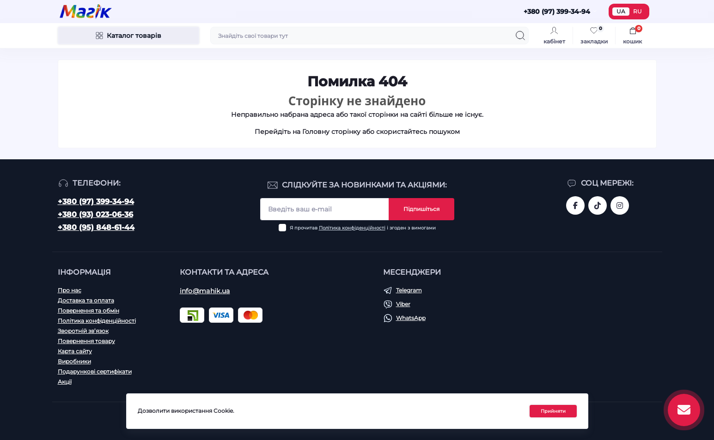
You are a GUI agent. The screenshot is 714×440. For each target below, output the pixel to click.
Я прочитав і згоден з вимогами (363, 228)
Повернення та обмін (88, 310)
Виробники (74, 361)
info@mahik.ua (205, 291)
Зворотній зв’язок (83, 330)
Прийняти (553, 411)
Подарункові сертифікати (95, 371)
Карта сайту (75, 351)
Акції (65, 381)
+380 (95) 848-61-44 (96, 227)
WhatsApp (411, 317)
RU (637, 11)
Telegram (409, 290)
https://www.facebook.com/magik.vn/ (575, 205)
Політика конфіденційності (352, 228)
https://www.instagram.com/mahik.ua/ (619, 205)
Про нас (69, 290)
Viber (403, 304)
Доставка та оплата (86, 300)
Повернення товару (86, 341)
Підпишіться (421, 208)
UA (620, 11)
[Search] (520, 35)
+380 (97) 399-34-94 (96, 201)
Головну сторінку (331, 131)
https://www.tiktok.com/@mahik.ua (597, 205)
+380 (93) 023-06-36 (95, 214)
